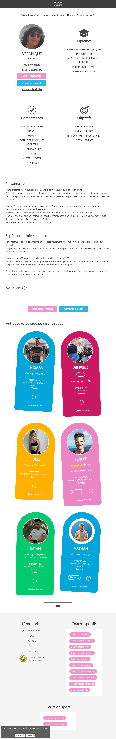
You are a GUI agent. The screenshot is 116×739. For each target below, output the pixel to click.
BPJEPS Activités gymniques (84, 49)
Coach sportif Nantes (81, 665)
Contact (32, 651)
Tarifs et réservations (31, 76)
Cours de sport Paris (54, 718)
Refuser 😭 (31, 735)
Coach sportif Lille (79, 690)
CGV (32, 636)
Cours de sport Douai (55, 724)
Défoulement (84, 140)
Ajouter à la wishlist (32, 89)
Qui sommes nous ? (31, 630)
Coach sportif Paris (80, 634)
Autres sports (32, 158)
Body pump (32, 163)
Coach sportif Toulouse (82, 653)
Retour (58, 606)
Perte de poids (84, 126)
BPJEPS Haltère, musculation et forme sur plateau (84, 58)
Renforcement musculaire (84, 136)
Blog (32, 646)
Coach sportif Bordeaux (82, 683)
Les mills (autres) (32, 126)
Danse (32, 131)
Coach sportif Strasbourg (83, 671)
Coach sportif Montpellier (83, 677)
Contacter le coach (32, 83)
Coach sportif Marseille (82, 640)
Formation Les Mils (84, 67)
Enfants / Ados (31, 149)
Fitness (32, 154)
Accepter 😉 (19, 735)
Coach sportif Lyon (80, 647)
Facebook (32, 641)
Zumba (32, 136)
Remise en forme (84, 131)
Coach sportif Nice (80, 659)
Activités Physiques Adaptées (32, 142)
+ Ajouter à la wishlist (33, 405)
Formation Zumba (84, 71)
